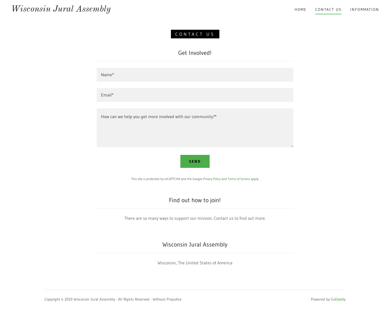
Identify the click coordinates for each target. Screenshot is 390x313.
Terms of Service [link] (239, 179)
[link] (60, 10)
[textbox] (195, 75)
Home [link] (301, 9)
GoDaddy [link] (338, 299)
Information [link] (364, 9)
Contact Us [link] (328, 9)
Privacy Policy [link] (212, 179)
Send (195, 161)
